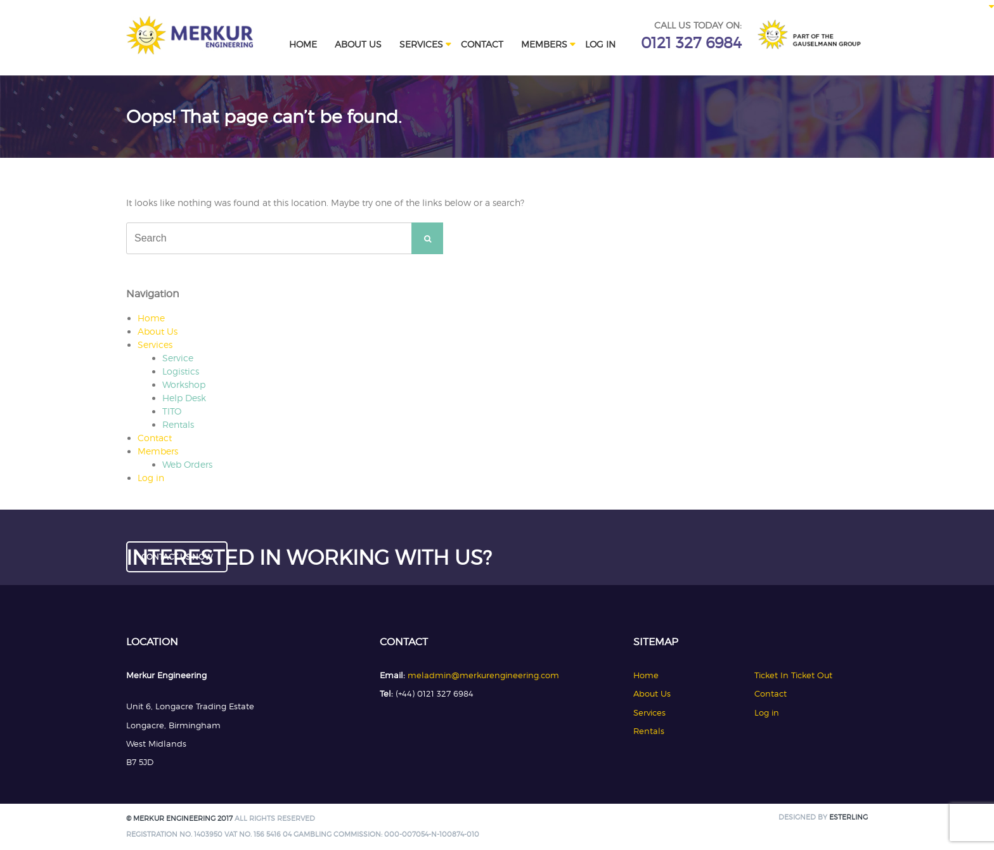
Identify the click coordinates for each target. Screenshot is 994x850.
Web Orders (187, 464)
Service (177, 357)
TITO (171, 411)
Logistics (180, 371)
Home (303, 44)
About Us (358, 44)
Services (421, 44)
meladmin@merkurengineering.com (483, 675)
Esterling (848, 817)
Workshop (183, 384)
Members (544, 44)
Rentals (178, 424)
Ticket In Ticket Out (793, 675)
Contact (482, 44)
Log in (600, 44)
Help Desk (184, 397)
